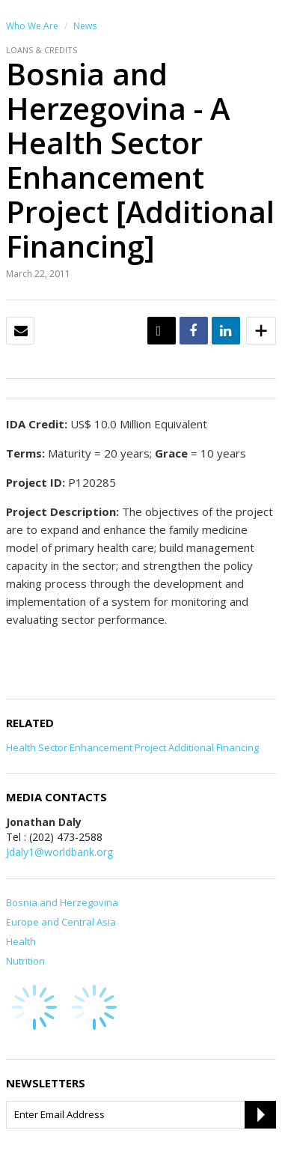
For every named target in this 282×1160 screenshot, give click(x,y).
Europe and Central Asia (61, 922)
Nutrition (25, 961)
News (84, 25)
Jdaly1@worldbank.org (59, 852)
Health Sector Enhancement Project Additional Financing (132, 747)
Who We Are (32, 25)
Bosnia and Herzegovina (62, 902)
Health (21, 941)
